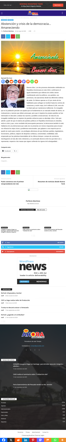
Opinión (8, 18)
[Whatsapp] (32, 81)
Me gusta (60, 242)
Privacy (28, 432)
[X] (7, 81)
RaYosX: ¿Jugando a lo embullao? (12, 315)
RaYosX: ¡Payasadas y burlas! (11, 293)
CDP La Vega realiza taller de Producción (15, 300)
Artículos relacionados (27, 210)
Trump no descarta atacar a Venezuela (15, 307)
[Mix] (28, 81)
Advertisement (36, 432)
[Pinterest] (20, 81)
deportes (3, 422)
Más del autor (41, 210)
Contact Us (45, 432)
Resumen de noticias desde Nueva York (51, 182)
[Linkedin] (15, 81)
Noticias (3, 418)
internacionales (5, 409)
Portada (10, 20)
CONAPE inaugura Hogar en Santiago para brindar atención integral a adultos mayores (10, 231)
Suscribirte (59, 251)
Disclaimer (20, 432)
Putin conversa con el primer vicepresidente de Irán (12, 182)
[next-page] (34, 235)
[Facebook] (3, 81)
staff (2, 295)
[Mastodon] (24, 81)
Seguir (61, 247)
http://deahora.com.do (33, 203)
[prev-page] (32, 235)
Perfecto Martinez (8, 31)
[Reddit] (11, 81)
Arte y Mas (4, 415)
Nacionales (4, 227)
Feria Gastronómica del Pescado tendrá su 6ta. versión (53, 230)
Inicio (2, 18)
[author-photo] (33, 194)
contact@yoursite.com (37, 346)
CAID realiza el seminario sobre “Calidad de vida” (31, 230)
